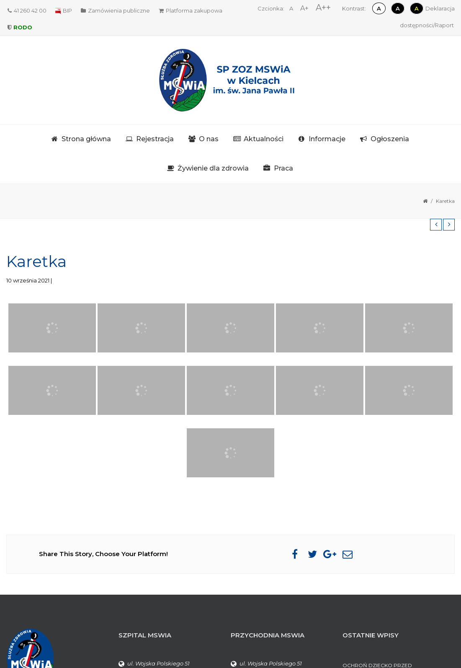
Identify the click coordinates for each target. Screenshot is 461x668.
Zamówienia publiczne (115, 10)
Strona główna (86, 139)
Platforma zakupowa (190, 10)
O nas (209, 139)
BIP (63, 10)
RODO (20, 27)
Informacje (327, 139)
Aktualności (263, 139)
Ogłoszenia (390, 139)
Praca (283, 168)
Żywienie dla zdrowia (213, 168)
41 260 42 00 (27, 10)
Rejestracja (155, 139)
